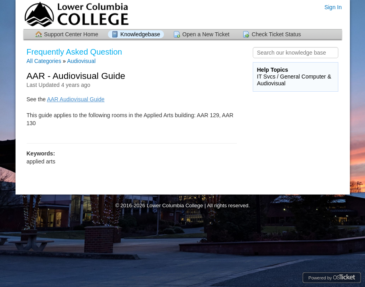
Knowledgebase (140, 34)
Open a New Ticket (205, 34)
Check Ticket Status (276, 34)
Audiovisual (81, 61)
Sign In (333, 7)
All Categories (44, 61)
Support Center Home (71, 34)
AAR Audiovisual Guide (76, 99)
